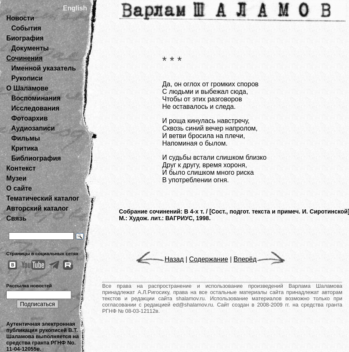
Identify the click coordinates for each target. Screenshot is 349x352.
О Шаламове (27, 88)
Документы (30, 48)
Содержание (208, 259)
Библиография (36, 158)
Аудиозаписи (33, 128)
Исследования (35, 108)
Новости (20, 18)
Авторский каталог (37, 208)
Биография (25, 38)
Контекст (20, 168)
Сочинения (24, 58)
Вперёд (259, 259)
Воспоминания (35, 98)
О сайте (19, 188)
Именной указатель (43, 68)
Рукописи (27, 78)
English (75, 8)
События (26, 28)
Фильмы (25, 138)
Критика (24, 148)
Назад (160, 259)
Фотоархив (29, 118)
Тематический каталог (42, 198)
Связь (16, 218)
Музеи (16, 178)
